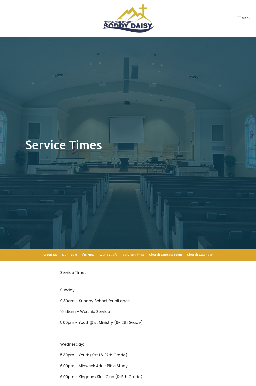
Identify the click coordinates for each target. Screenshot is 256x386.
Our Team (69, 254)
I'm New (88, 254)
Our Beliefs (108, 254)
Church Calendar (200, 254)
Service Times (133, 254)
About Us (50, 254)
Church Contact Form (165, 254)
